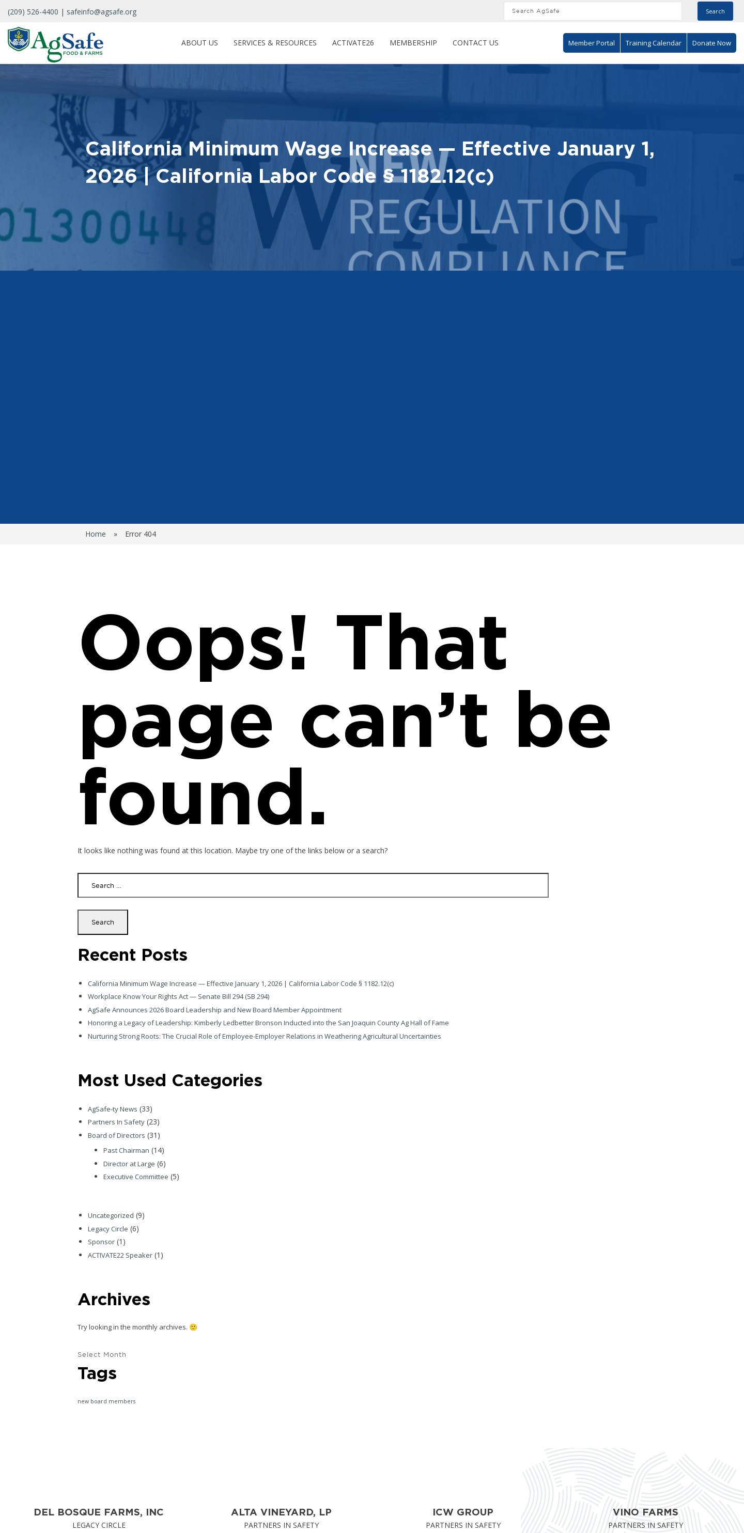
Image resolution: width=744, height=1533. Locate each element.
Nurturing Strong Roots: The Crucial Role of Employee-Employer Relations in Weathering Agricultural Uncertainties (264, 1036)
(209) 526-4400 (33, 12)
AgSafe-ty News (112, 1109)
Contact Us (476, 43)
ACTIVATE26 (353, 43)
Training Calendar (653, 43)
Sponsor (101, 1241)
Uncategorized (111, 1215)
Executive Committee (135, 1176)
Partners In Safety (116, 1122)
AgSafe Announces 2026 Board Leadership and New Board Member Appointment (215, 1009)
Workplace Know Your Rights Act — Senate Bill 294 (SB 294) (178, 996)
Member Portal (591, 43)
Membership (413, 43)
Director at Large (129, 1163)
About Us (199, 43)
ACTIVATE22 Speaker (120, 1255)
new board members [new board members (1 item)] (106, 1401)
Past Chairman (126, 1150)
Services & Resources (275, 43)
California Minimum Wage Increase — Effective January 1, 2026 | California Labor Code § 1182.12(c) (241, 983)
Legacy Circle (108, 1228)
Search (715, 11)
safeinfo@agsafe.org (101, 12)
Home (95, 534)
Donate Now (711, 43)
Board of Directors (116, 1135)
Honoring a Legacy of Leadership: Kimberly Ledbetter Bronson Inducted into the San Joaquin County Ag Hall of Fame (268, 1022)
